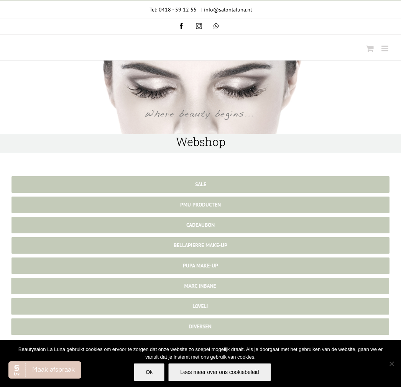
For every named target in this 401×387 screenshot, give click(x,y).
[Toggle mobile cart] (370, 48)
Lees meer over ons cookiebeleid (219, 372)
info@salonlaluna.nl (228, 9)
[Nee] (391, 363)
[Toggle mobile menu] (385, 48)
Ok (149, 372)
